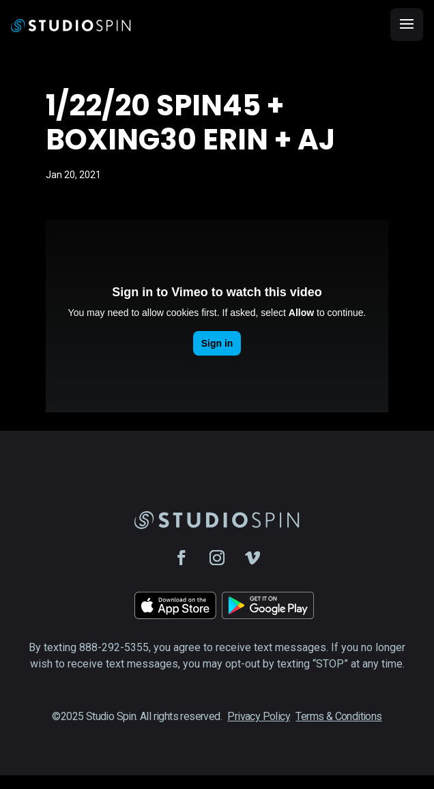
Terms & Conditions (338, 716)
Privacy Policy (258, 716)
